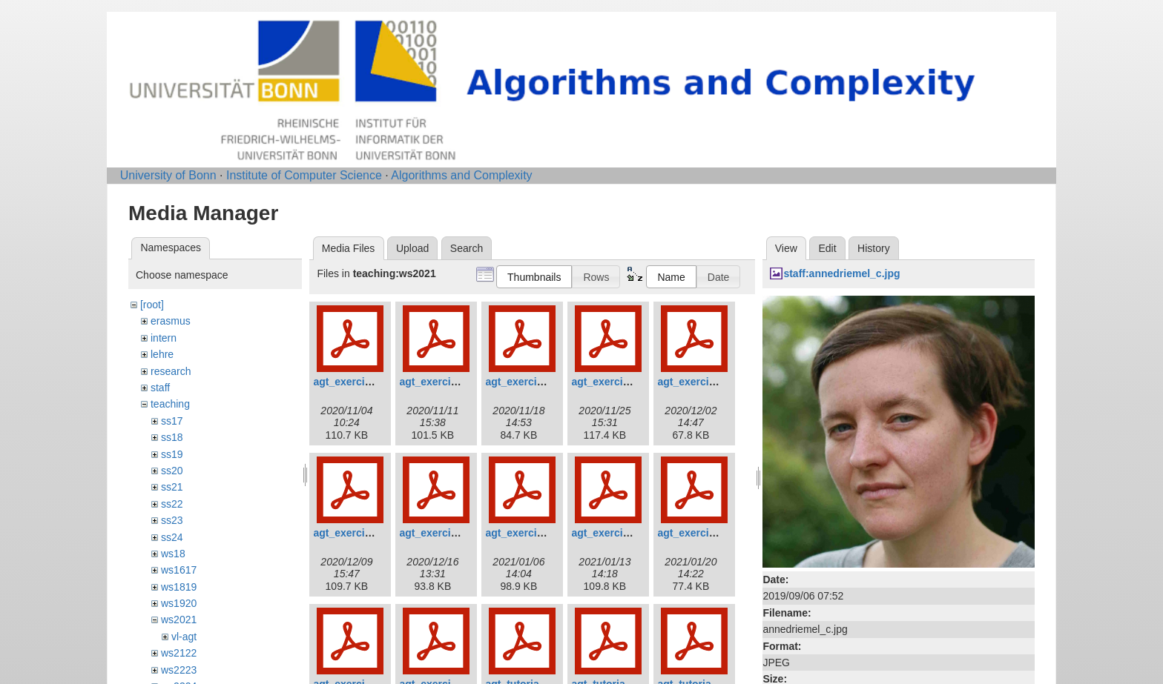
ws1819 (179, 587)
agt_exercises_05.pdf (709, 382)
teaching (170, 404)
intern (164, 338)
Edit (827, 248)
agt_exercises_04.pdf (623, 382)
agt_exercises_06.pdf (365, 533)
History (873, 248)
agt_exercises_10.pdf (709, 533)
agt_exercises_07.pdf (451, 533)
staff (160, 388)
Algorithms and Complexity (461, 175)
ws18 (173, 554)
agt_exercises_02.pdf (451, 382)
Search (466, 248)
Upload (412, 248)
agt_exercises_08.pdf (537, 533)
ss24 (172, 537)
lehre (162, 354)
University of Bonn (168, 175)
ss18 (172, 437)
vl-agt (184, 637)
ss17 (172, 421)
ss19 (172, 454)
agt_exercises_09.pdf (623, 533)
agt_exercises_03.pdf (537, 382)
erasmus (171, 321)
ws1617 (179, 570)
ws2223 (179, 670)
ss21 (172, 487)
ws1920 (179, 603)
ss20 (172, 471)
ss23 (172, 520)
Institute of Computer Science (304, 175)
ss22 (172, 504)
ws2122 (179, 653)
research (171, 371)
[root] (152, 305)
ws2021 (179, 619)
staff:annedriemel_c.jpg (841, 273)
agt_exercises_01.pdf (365, 382)
